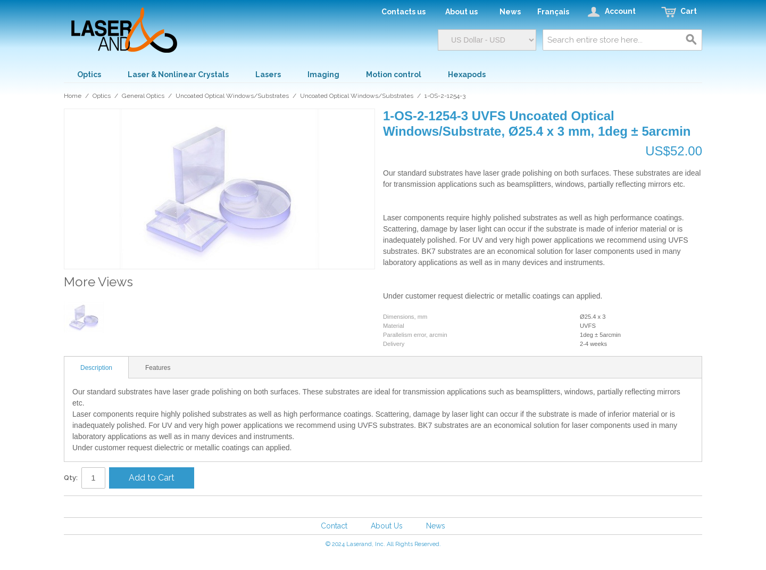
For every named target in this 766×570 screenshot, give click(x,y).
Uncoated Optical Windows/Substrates (232, 96)
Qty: (71, 478)
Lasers (268, 74)
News (435, 526)
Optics (89, 74)
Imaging (323, 74)
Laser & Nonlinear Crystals (178, 74)
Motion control (393, 74)
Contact (334, 526)
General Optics (143, 96)
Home (72, 96)
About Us (387, 526)
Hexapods (467, 74)
